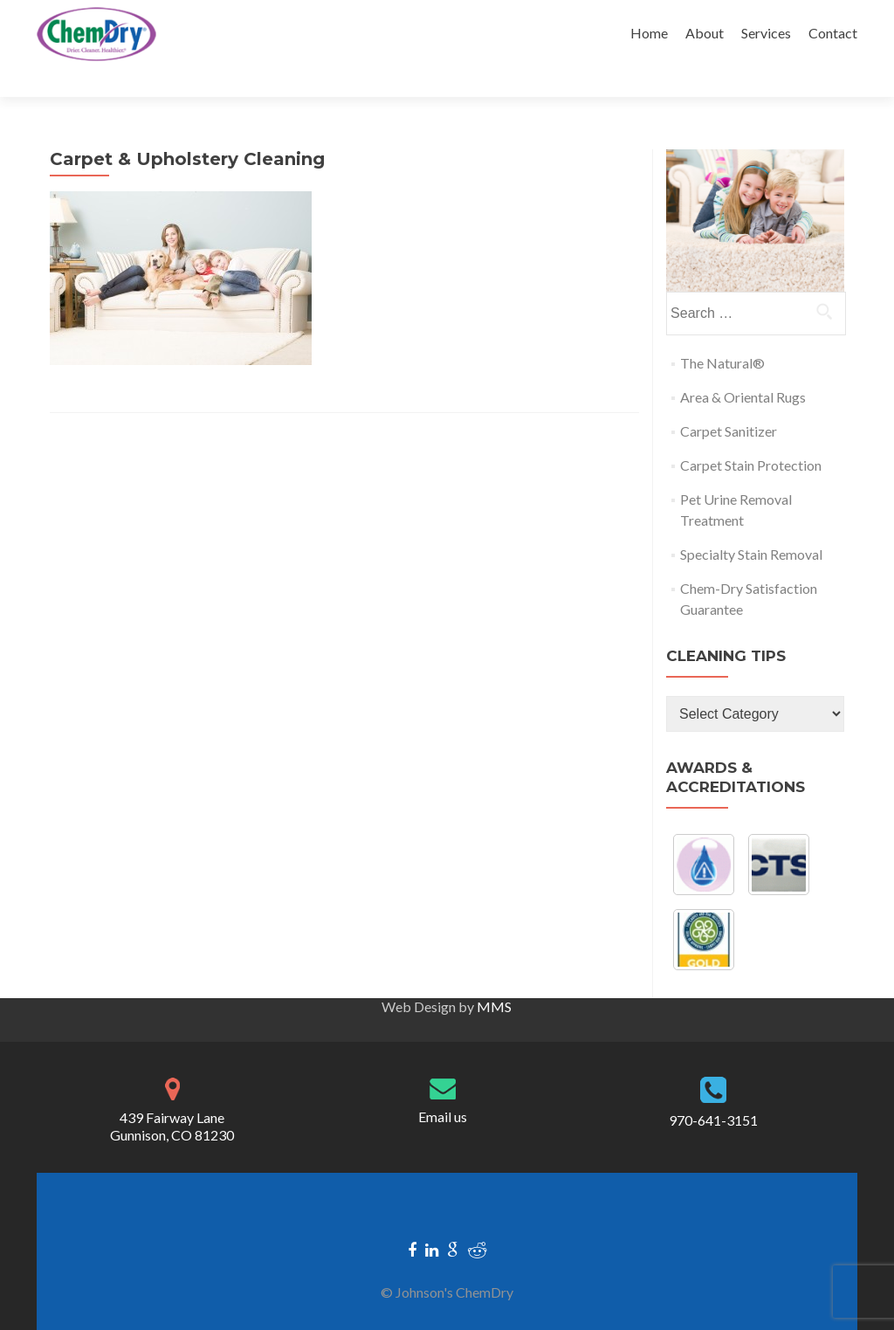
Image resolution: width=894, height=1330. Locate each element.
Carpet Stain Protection (751, 434)
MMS (494, 976)
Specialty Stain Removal (751, 523)
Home (649, 32)
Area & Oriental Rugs (743, 366)
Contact (832, 32)
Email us (442, 1086)
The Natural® (722, 332)
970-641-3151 (713, 1089)
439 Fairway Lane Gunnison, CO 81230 (172, 1095)
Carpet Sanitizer (728, 400)
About (704, 32)
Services (766, 32)
